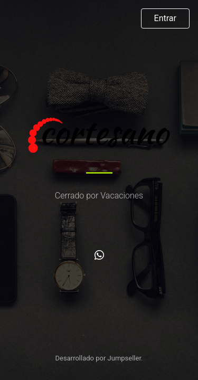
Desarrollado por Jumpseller (98, 358)
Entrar (165, 18)
